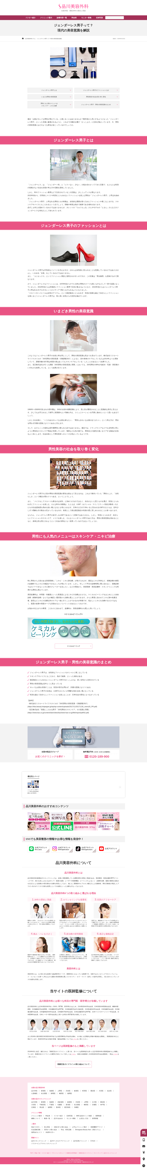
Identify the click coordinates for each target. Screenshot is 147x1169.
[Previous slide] (27, 792)
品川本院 (34, 1095)
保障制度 (98, 1120)
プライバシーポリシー (58, 1158)
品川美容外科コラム (30, 38)
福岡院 (69, 1098)
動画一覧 (47, 1123)
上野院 (60, 1095)
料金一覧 (37, 1158)
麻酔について (35, 1123)
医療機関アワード (97, 1132)
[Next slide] (119, 792)
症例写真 (99, 18)
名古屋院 (44, 1098)
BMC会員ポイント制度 (84, 1120)
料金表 (48, 1120)
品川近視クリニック (80, 1145)
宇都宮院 (43, 1109)
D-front (93, 1145)
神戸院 (102, 1109)
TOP (31, 1158)
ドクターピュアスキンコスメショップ (44, 1148)
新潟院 (68, 1109)
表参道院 (61, 1107)
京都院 (94, 1109)
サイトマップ (98, 1158)
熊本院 (58, 1112)
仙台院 (109, 1095)
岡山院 (42, 1112)
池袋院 (51, 1095)
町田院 (84, 1095)
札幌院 (60, 1109)
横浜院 (93, 1095)
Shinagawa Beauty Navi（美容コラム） (88, 1134)
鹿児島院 (67, 1112)
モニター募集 (86, 18)
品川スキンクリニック (38, 1145)
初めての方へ (35, 1132)
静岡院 (53, 1098)
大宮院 (101, 1095)
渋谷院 (68, 1095)
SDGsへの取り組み (50, 1134)
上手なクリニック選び (79, 1132)
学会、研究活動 (66, 1134)
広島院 (33, 1112)
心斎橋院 (34, 1098)
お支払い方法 (83, 1123)
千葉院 (51, 1109)
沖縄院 (76, 1112)
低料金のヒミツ (36, 1137)
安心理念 (47, 1132)
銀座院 (76, 1095)
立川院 (94, 1107)
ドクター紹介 (30, 18)
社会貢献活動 (35, 1134)
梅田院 (61, 1098)
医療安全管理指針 (72, 1158)
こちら (75, 1044)
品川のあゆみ (58, 1123)
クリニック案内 (36, 1120)
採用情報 (95, 1123)
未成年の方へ (50, 1137)
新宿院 (43, 1095)
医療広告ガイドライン (85, 1158)
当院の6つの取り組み (61, 1132)
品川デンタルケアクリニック (60, 1145)
